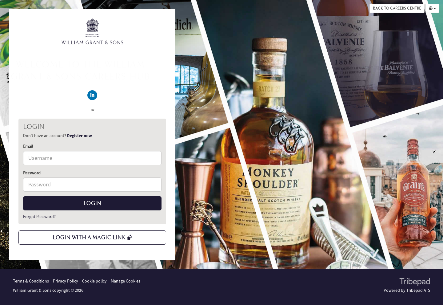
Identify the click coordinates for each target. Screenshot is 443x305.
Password (32, 173)
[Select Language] (432, 8)
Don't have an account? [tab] (57, 135)
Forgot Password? (39, 216)
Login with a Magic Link (92, 237)
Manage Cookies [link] (125, 281)
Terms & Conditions (31, 281)
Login (92, 203)
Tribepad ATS (418, 290)
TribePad (414, 282)
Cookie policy (94, 281)
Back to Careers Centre (397, 8)
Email (28, 146)
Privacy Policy (65, 281)
